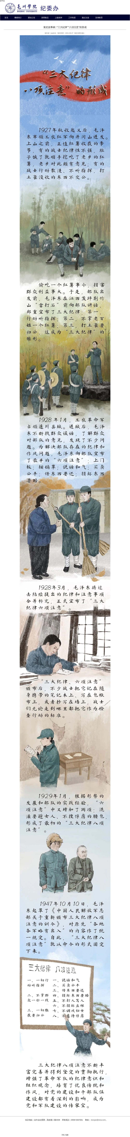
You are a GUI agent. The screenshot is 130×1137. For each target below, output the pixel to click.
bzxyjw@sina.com (98, 1120)
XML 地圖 (65, 1135)
